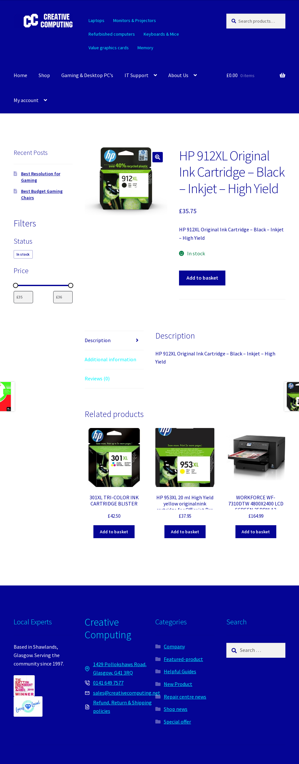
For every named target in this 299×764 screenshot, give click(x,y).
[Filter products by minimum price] (23, 297)
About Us (178, 75)
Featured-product (183, 659)
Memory (145, 48)
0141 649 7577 (108, 682)
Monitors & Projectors (134, 20)
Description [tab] (98, 340)
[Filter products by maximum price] (63, 297)
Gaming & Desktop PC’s (87, 75)
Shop (44, 75)
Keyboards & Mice (161, 34)
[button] (157, 157)
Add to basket (202, 277)
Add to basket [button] (114, 532)
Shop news (175, 709)
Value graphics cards (109, 48)
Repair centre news (185, 696)
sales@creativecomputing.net (126, 692)
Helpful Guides (180, 671)
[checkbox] (23, 254)
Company (174, 646)
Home (20, 75)
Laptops (96, 20)
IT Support (137, 75)
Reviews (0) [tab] (97, 378)
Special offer (177, 721)
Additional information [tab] (110, 359)
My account (26, 100)
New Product (178, 684)
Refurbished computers (112, 34)
